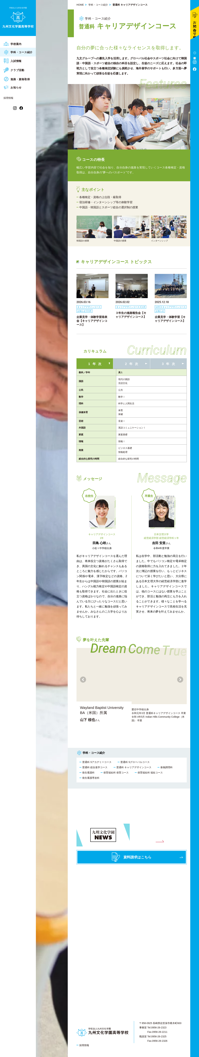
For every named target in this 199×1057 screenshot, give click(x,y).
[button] (180, 679)
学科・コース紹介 (98, 4)
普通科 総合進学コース (94, 767)
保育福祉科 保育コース (116, 772)
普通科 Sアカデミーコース (96, 762)
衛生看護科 (88, 772)
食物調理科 (166, 767)
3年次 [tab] (169, 364)
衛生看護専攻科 (90, 777)
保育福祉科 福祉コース (150, 772)
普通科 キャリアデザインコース (133, 767)
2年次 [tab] (133, 364)
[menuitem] (18, 44)
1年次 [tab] (96, 364)
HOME (80, 4)
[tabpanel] (131, 419)
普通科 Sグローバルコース (135, 762)
